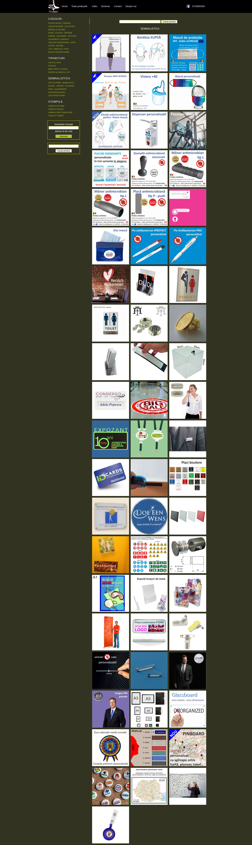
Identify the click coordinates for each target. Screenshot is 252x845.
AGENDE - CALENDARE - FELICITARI (62, 36)
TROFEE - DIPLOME (55, 46)
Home (65, 6)
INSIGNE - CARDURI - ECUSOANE (61, 86)
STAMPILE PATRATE (55, 109)
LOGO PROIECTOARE (56, 95)
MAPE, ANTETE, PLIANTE (58, 69)
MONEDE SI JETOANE (56, 30)
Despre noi (131, 6)
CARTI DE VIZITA (54, 63)
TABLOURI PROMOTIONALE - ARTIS (62, 42)
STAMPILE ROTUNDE (56, 106)
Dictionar (105, 6)
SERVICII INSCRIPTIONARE (58, 52)
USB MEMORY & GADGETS (58, 39)
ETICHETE (52, 66)
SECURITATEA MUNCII (56, 92)
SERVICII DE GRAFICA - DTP (59, 72)
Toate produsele (79, 6)
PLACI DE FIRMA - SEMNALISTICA (61, 83)
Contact (118, 6)
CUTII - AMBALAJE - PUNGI (58, 49)
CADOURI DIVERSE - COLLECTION (61, 26)
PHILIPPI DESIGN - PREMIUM (59, 23)
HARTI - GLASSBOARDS (57, 89)
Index (94, 6)
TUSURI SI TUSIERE (55, 116)
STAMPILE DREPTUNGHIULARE (60, 112)
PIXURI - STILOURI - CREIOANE (60, 33)
